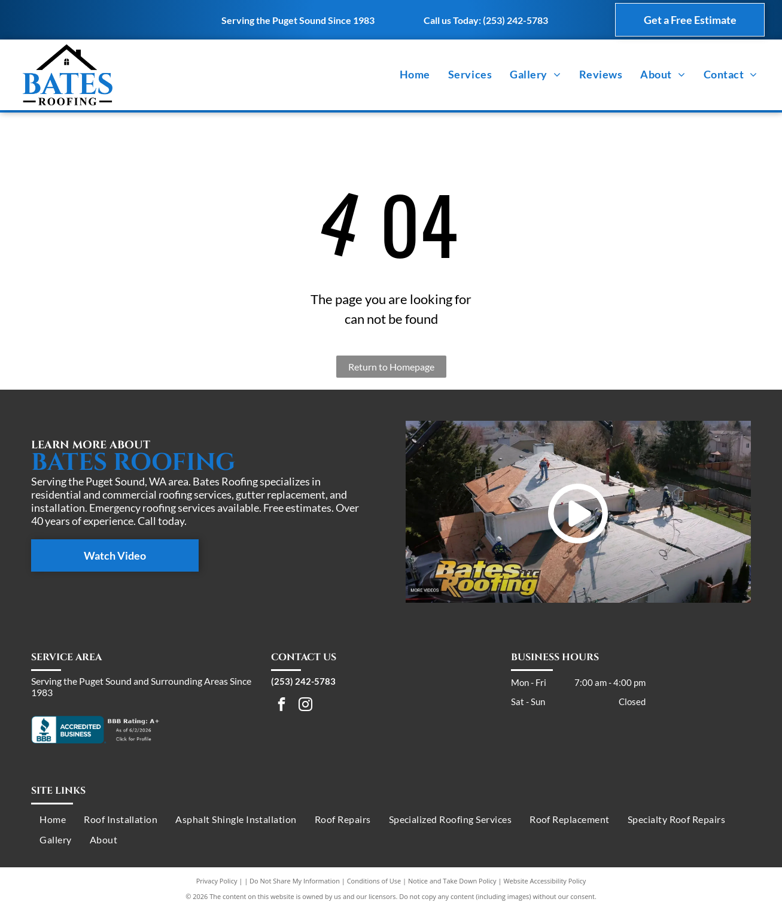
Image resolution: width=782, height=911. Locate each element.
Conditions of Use (374, 880)
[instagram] (305, 706)
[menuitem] (415, 74)
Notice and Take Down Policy (452, 880)
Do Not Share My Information (294, 880)
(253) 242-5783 (515, 20)
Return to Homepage (391, 366)
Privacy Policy (217, 880)
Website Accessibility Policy (544, 880)
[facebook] (281, 706)
